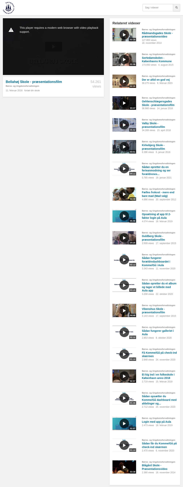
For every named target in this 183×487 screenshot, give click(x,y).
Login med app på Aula (156, 421)
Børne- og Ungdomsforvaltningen (22, 86)
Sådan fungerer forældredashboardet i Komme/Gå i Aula (156, 261)
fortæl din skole (32, 90)
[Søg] (176, 7)
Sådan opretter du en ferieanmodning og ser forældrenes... (156, 171)
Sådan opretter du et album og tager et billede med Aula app (159, 287)
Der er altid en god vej (156, 79)
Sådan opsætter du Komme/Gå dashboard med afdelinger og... (159, 400)
